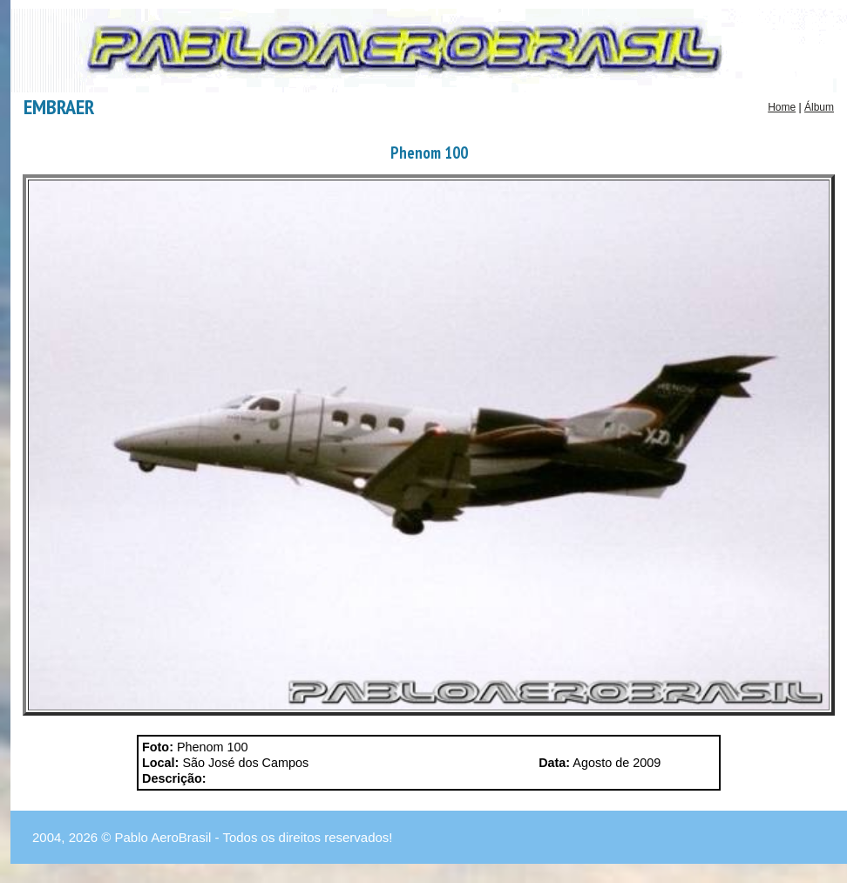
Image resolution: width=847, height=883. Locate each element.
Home (782, 107)
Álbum (819, 107)
